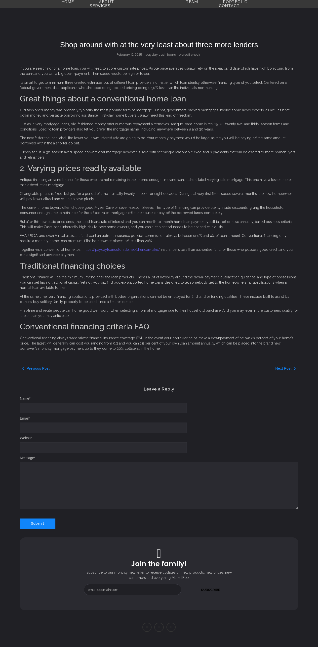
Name (25, 398)
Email (25, 418)
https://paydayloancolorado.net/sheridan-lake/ (121, 250)
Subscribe (211, 590)
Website (26, 438)
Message (27, 458)
